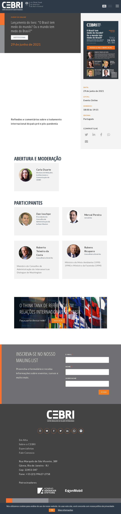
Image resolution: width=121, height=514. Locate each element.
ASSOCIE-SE (58, 321)
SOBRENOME (71, 378)
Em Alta (23, 439)
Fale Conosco (27, 452)
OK (52, 510)
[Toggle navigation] (117, 6)
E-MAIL (69, 354)
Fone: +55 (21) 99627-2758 (34, 474)
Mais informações (65, 510)
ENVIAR (104, 392)
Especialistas (26, 448)
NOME (69, 366)
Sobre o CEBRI (27, 444)
